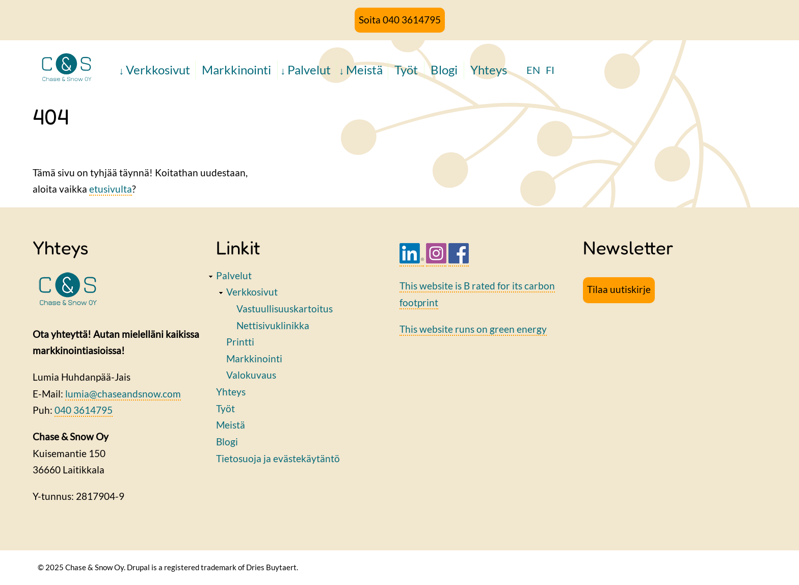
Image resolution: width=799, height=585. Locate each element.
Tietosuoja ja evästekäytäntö (278, 458)
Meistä (364, 69)
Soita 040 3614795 (400, 19)
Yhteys (488, 69)
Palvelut (309, 69)
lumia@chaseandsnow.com (123, 394)
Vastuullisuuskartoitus (284, 308)
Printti (240, 342)
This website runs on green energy (473, 329)
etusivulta (110, 189)
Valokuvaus (251, 375)
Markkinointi (236, 69)
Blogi (444, 69)
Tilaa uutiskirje (619, 289)
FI (550, 70)
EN (533, 70)
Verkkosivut (158, 69)
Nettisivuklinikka (272, 325)
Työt (406, 69)
